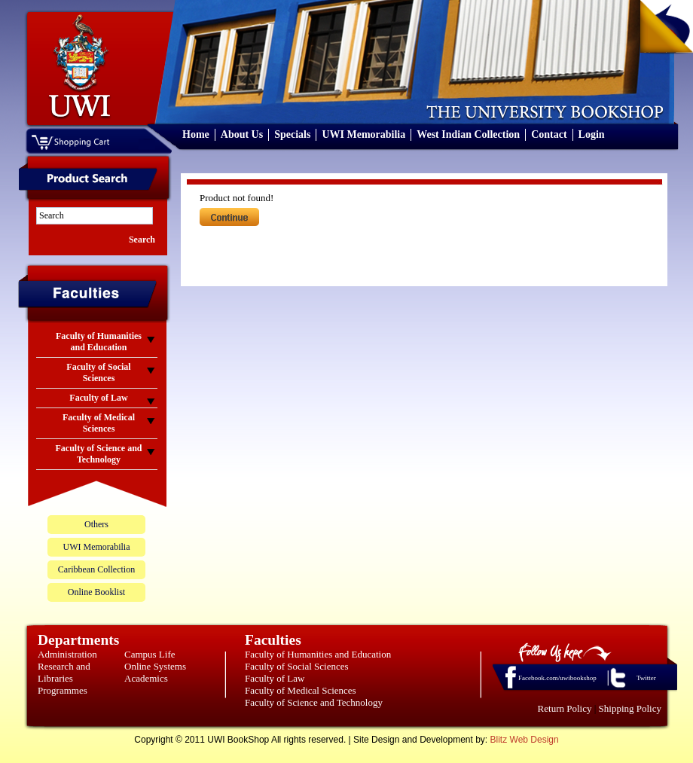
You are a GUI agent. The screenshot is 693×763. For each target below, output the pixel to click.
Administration (67, 654)
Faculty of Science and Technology (314, 702)
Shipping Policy (630, 708)
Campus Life (150, 654)
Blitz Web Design (524, 739)
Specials (292, 134)
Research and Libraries (64, 672)
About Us (242, 134)
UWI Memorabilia (363, 134)
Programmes (62, 690)
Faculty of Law (274, 678)
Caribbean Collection (96, 569)
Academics (146, 678)
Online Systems (155, 666)
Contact (548, 134)
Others (96, 524)
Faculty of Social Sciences (297, 666)
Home (195, 134)
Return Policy (565, 708)
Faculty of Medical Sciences (300, 690)
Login (592, 134)
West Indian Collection (468, 134)
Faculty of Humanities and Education (318, 654)
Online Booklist (96, 592)
